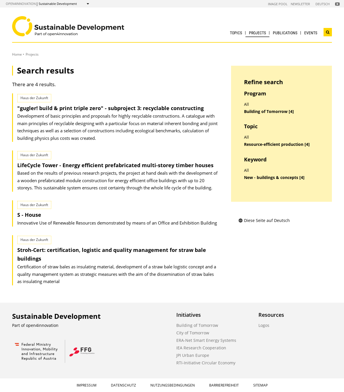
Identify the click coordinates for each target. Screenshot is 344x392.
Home (17, 54)
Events (310, 33)
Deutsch (322, 4)
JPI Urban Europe (192, 355)
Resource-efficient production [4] (277, 144)
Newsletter (300, 4)
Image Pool (278, 4)
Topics (236, 33)
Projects (257, 33)
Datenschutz (123, 385)
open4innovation (21, 3)
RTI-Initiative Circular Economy (205, 362)
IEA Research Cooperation (201, 347)
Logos (263, 325)
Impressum (87, 385)
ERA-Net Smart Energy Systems (206, 340)
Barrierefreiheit (224, 385)
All (246, 104)
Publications (285, 33)
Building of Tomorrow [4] (269, 111)
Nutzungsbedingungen (172, 385)
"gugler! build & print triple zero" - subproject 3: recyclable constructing (110, 108)
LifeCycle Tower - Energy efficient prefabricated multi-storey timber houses (115, 165)
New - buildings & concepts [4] (274, 177)
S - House (29, 214)
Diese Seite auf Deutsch (264, 220)
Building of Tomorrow (197, 325)
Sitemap (260, 385)
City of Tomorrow (192, 333)
